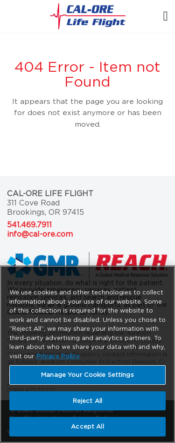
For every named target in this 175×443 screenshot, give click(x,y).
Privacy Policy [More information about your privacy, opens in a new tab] (58, 356)
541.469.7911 (29, 224)
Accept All (87, 426)
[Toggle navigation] (160, 16)
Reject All (87, 400)
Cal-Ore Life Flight (50, 193)
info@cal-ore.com (40, 234)
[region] (87, 354)
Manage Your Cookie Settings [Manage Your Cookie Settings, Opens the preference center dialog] (87, 374)
